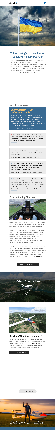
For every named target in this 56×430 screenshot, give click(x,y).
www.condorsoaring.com (36, 256)
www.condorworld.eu (36, 343)
